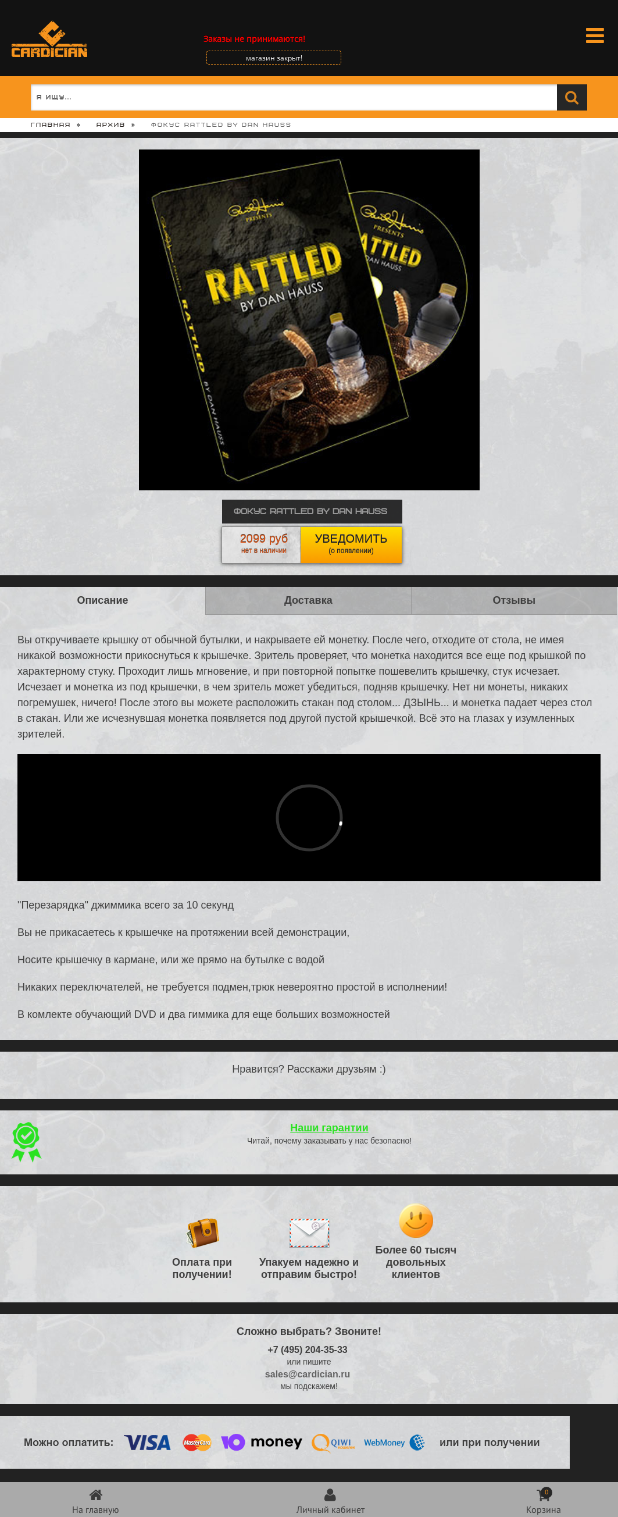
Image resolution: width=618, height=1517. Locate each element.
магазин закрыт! (274, 58)
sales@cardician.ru (307, 1374)
